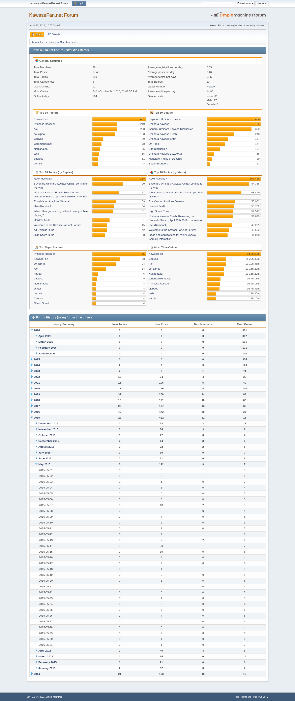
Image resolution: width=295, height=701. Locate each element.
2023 (37, 371)
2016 (37, 411)
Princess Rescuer (44, 123)
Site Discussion (158, 148)
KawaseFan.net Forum (53, 15)
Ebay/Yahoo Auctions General (51, 201)
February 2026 (47, 347)
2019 (37, 394)
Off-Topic (154, 143)
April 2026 (44, 336)
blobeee (153, 288)
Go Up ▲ (263, 697)
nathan (38, 273)
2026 (37, 330)
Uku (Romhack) (43, 206)
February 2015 (47, 662)
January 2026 (46, 353)
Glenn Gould (41, 303)
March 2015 (45, 656)
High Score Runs (44, 234)
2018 (37, 400)
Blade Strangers (158, 163)
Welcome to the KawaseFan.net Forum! (57, 225)
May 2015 (44, 464)
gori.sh (38, 163)
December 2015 (48, 423)
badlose (38, 158)
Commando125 (43, 143)
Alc (36, 128)
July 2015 (44, 452)
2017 (37, 405)
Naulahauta (41, 148)
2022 (37, 376)
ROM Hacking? (43, 178)
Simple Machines (54, 697)
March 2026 (45, 341)
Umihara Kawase (159, 123)
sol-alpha (39, 133)
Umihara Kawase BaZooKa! (165, 153)
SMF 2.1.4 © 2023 (36, 697)
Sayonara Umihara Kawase (165, 119)
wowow (211, 86)
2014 (37, 673)
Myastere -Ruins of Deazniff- (166, 158)
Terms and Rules (249, 697)
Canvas (38, 138)
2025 (37, 359)
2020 (37, 388)
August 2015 (46, 446)
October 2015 (46, 435)
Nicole (152, 298)
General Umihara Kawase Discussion (171, 128)
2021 (37, 382)
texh (36, 153)
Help (237, 697)
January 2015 (46, 668)
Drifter (37, 288)
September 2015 (48, 440)
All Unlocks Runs (44, 229)
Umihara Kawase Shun (162, 138)
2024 (37, 365)
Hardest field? (42, 220)
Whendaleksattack (160, 278)
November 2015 (48, 429)
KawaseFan (41, 119)
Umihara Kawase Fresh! (163, 133)
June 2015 (44, 458)
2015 (37, 417)
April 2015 (44, 650)
